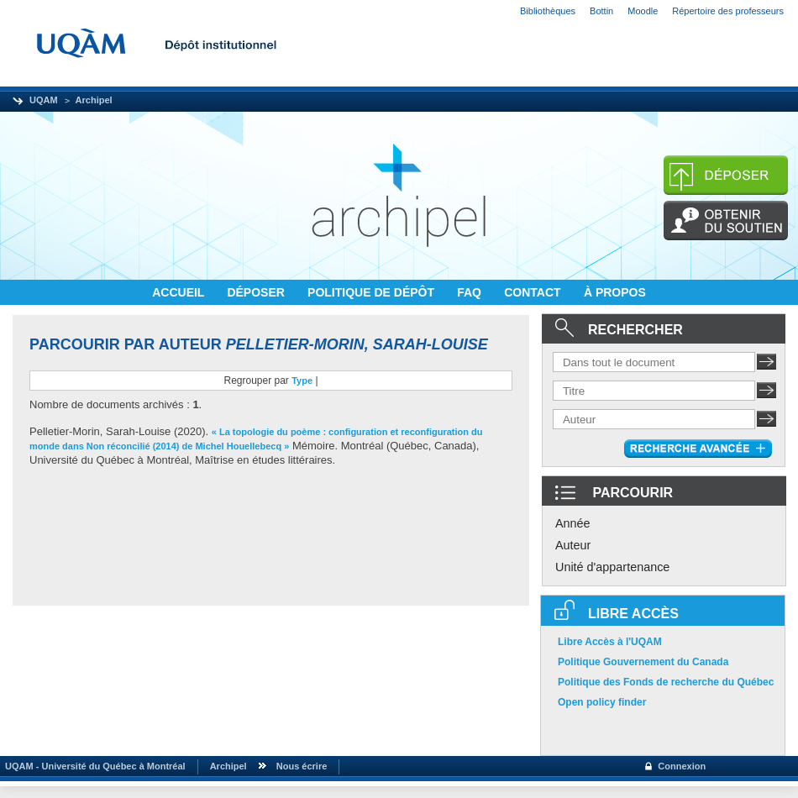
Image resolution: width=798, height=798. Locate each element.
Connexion (682, 766)
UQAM (43, 100)
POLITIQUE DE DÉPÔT (372, 292)
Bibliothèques (547, 11)
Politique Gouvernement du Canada (643, 662)
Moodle (642, 11)
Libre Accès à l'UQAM (610, 642)
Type (301, 380)
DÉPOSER (257, 292)
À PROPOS (615, 292)
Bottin (601, 11)
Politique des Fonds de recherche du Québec (666, 682)
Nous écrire (302, 766)
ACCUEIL (179, 292)
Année (573, 523)
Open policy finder (602, 702)
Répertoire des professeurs (728, 11)
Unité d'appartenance (612, 567)
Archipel (94, 100)
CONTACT (534, 292)
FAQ (471, 292)
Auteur (573, 545)
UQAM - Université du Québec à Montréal (93, 766)
